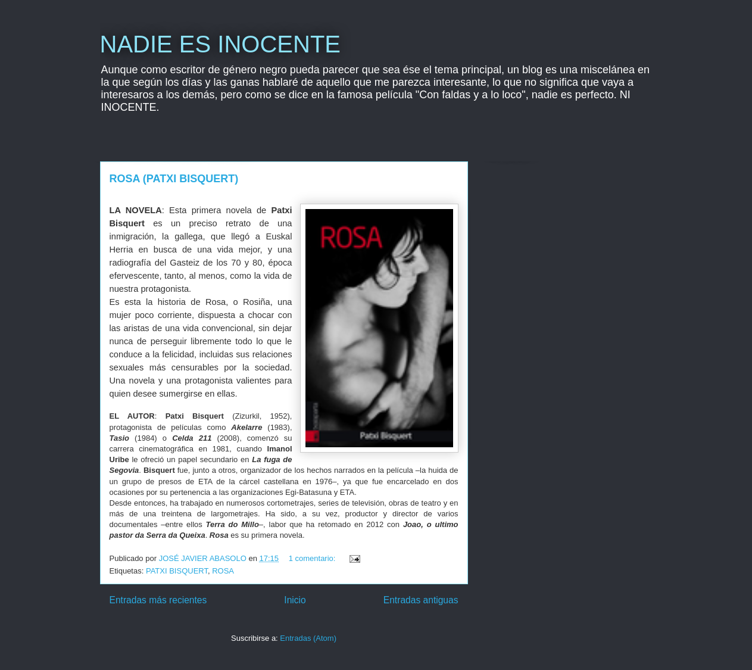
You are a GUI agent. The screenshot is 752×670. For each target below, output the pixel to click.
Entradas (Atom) (308, 638)
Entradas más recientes (158, 600)
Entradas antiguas (420, 600)
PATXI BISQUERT (177, 570)
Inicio (294, 600)
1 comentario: (313, 558)
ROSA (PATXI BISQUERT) (174, 179)
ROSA (223, 570)
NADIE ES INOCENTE (220, 44)
